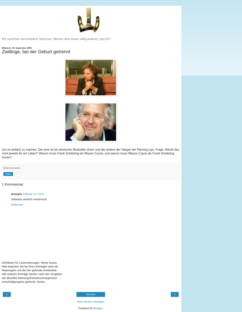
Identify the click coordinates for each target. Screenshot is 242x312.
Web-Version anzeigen (91, 301)
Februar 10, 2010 (33, 194)
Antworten (17, 204)
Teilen (8, 174)
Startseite (91, 294)
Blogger (98, 308)
